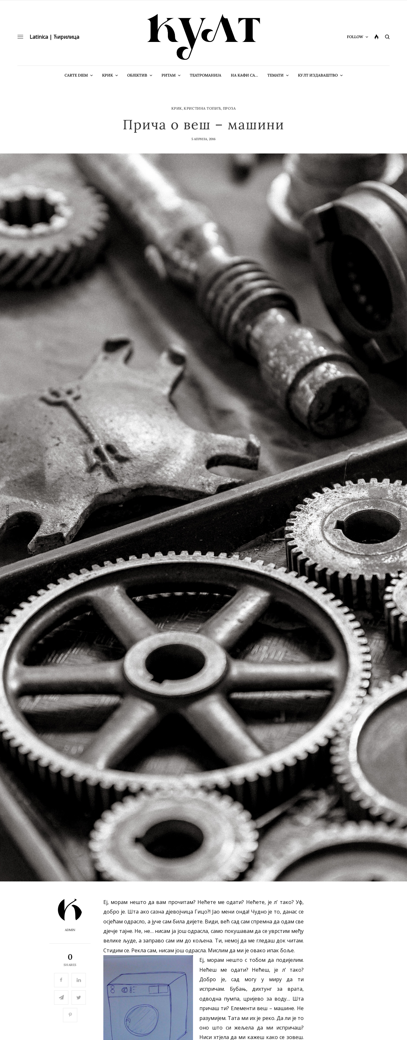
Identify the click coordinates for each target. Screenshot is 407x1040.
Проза (229, 108)
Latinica (39, 36)
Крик (176, 108)
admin (70, 930)
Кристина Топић (202, 108)
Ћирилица (66, 36)
